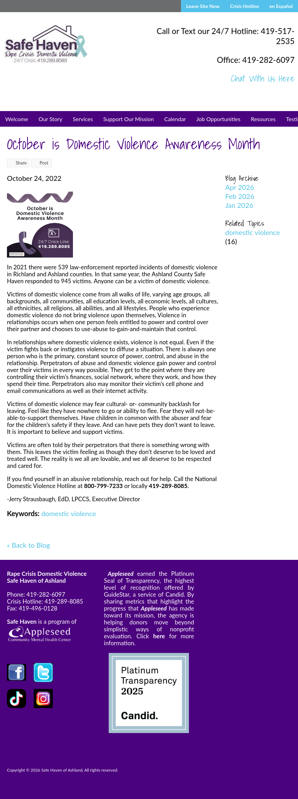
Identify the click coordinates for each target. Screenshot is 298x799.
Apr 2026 (239, 187)
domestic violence (68, 513)
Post (40, 163)
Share (18, 163)
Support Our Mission (128, 119)
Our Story (50, 119)
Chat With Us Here (263, 78)
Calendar (175, 119)
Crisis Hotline (244, 6)
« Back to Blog (28, 545)
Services (83, 119)
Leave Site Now (203, 6)
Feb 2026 (240, 196)
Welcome (16, 119)
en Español (281, 6)
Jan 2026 (239, 205)
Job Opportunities (218, 119)
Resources (263, 119)
